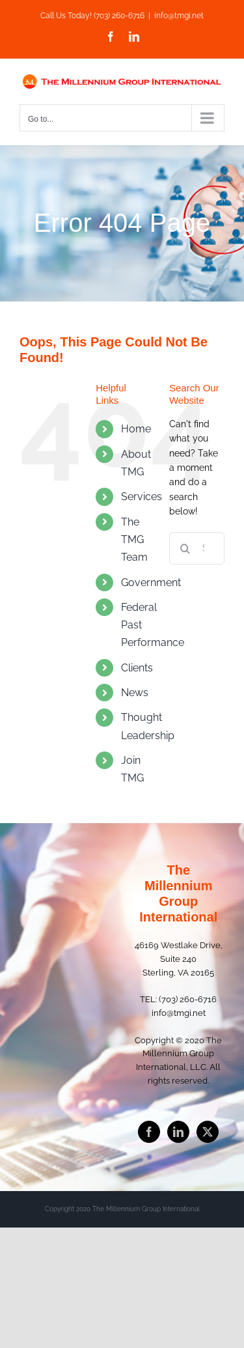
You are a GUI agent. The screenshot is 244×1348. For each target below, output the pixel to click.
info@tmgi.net (179, 15)
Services (141, 496)
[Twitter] (208, 1132)
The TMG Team (134, 539)
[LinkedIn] (178, 1132)
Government (151, 582)
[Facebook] (149, 1132)
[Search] (185, 548)
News (134, 692)
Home (136, 429)
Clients (137, 668)
